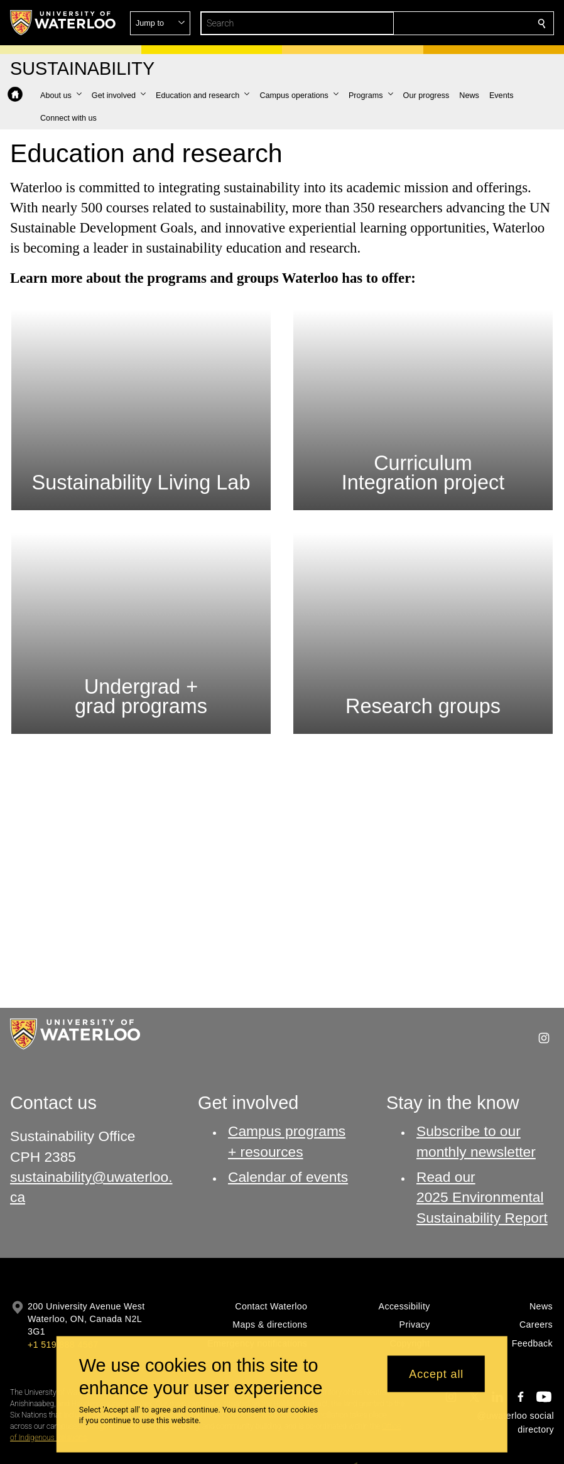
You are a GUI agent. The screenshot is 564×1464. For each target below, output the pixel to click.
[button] (450, 23)
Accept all (436, 1373)
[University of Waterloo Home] (63, 22)
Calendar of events (288, 1176)
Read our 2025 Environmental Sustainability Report (482, 1196)
